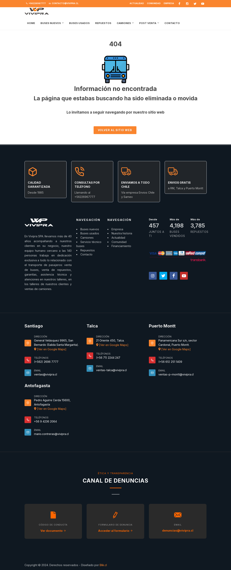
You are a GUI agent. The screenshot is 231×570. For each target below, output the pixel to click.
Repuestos (87, 247)
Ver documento (53, 527)
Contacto (86, 251)
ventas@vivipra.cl (45, 371)
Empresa (169, 3)
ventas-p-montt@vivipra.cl (176, 371)
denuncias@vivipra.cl (177, 527)
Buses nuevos (89, 226)
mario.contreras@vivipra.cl (51, 431)
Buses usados (89, 230)
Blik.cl (103, 562)
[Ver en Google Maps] (50, 346)
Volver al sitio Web (115, 127)
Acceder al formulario (115, 527)
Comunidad (154, 3)
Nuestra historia (122, 230)
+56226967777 (36, 3)
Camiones (87, 234)
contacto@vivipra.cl (63, 3)
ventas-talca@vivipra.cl (111, 367)
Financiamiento (121, 243)
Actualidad (137, 3)
